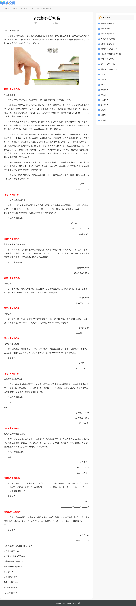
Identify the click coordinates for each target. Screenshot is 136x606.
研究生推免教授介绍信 (13, 567)
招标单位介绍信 (107, 23)
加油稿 (104, 120)
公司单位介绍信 (107, 44)
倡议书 (104, 115)
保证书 (104, 110)
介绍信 (33, 9)
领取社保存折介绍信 (109, 49)
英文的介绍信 (9, 582)
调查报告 (104, 90)
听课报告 (104, 100)
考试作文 (104, 79)
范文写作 (24, 9)
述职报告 (104, 105)
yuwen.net (72, 603)
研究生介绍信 (9, 551)
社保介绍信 (105, 29)
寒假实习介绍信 (107, 34)
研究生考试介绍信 (108, 39)
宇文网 (14, 9)
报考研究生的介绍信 (12, 561)
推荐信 (104, 85)
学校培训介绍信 (107, 59)
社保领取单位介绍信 (109, 69)
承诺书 (104, 95)
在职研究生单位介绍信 (13, 556)
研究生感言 (8, 577)
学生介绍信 (8, 587)
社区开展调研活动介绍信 (111, 54)
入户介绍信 (8, 593)
